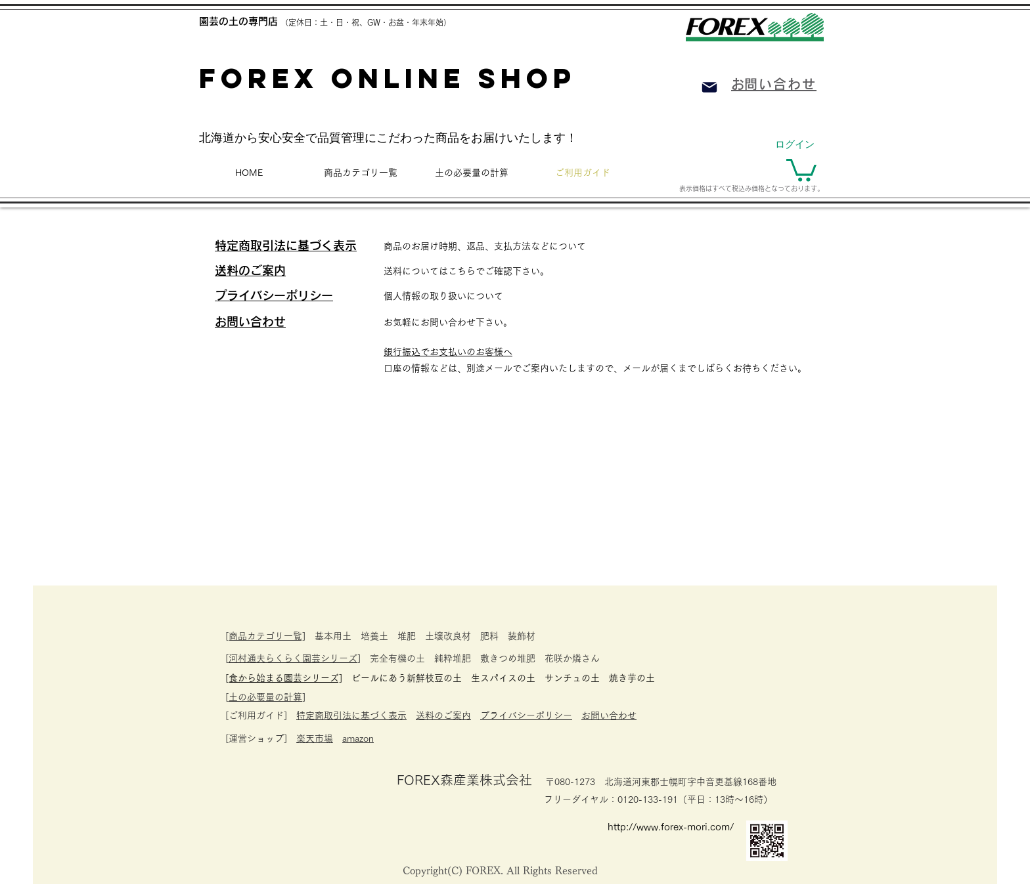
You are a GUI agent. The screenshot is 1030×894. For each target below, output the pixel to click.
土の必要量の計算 (265, 697)
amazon (358, 738)
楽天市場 (314, 738)
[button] (801, 169)
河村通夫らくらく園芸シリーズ (293, 658)
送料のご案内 (443, 715)
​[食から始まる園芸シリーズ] (283, 678)
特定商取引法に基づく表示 (351, 715)
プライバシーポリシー (526, 715)
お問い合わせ (609, 715)
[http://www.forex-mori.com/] (675, 826)
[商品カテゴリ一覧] (265, 636)
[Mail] (709, 87)
